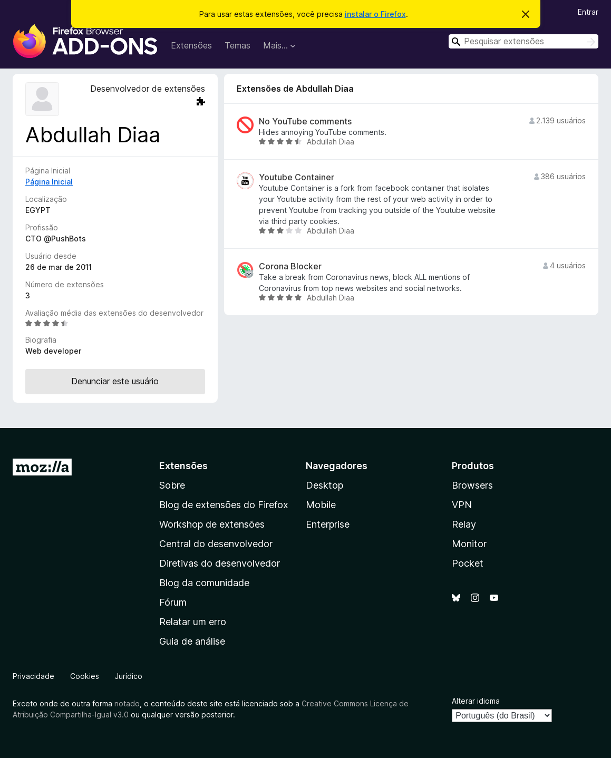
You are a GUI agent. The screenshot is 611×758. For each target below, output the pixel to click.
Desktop (324, 485)
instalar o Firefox (375, 13)
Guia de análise (192, 641)
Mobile (321, 504)
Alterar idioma (476, 700)
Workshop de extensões (212, 524)
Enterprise (328, 524)
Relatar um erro (192, 621)
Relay (464, 524)
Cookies (84, 676)
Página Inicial (49, 181)
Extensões (191, 45)
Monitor (469, 543)
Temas (237, 45)
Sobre (172, 485)
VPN (462, 504)
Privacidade (33, 676)
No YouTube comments (305, 121)
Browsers (472, 485)
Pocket (467, 563)
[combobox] (523, 41)
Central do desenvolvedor (216, 543)
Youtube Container (296, 177)
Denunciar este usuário (115, 381)
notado (127, 703)
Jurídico (128, 676)
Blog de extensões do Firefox (223, 504)
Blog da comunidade (204, 582)
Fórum (173, 602)
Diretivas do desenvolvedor (219, 563)
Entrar (588, 11)
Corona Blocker (290, 266)
